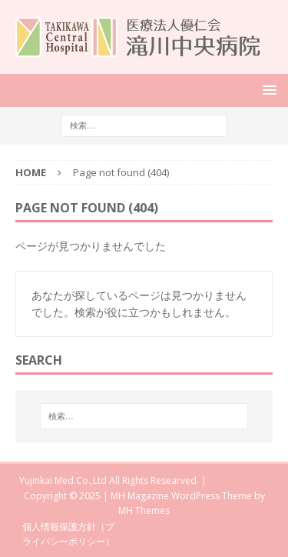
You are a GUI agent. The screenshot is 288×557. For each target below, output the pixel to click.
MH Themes (144, 510)
